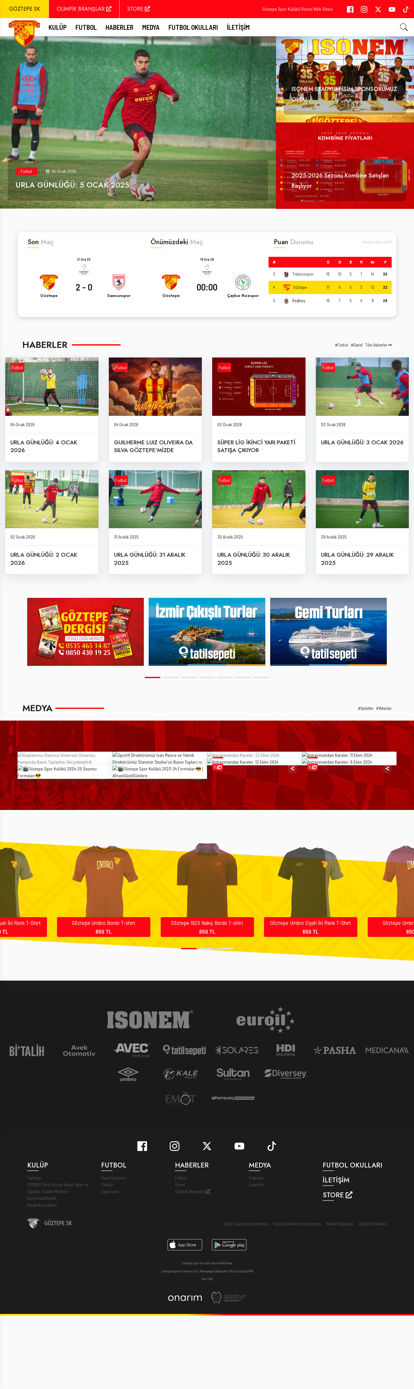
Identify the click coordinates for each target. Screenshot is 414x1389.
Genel (180, 1264)
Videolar (256, 1257)
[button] (153, 677)
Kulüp (58, 27)
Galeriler (256, 1264)
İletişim (238, 27)
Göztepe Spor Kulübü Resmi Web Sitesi (297, 9)
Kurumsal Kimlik (41, 1277)
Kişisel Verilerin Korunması (297, 1303)
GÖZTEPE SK (24, 9)
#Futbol (341, 345)
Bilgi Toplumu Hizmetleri (246, 1303)
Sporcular (110, 1270)
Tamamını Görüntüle (377, 242)
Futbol (26, 171)
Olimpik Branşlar (192, 1270)
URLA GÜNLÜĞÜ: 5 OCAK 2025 (72, 184)
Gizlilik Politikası (372, 1303)
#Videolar (384, 708)
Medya (151, 27)
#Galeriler (366, 708)
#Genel (356, 345)
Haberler (119, 27)
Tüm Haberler (378, 345)
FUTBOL (86, 27)
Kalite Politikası (339, 1303)
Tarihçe (34, 1257)
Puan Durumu (113, 1257)
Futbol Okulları (193, 27)
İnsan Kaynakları (42, 1284)
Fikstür (107, 1264)
